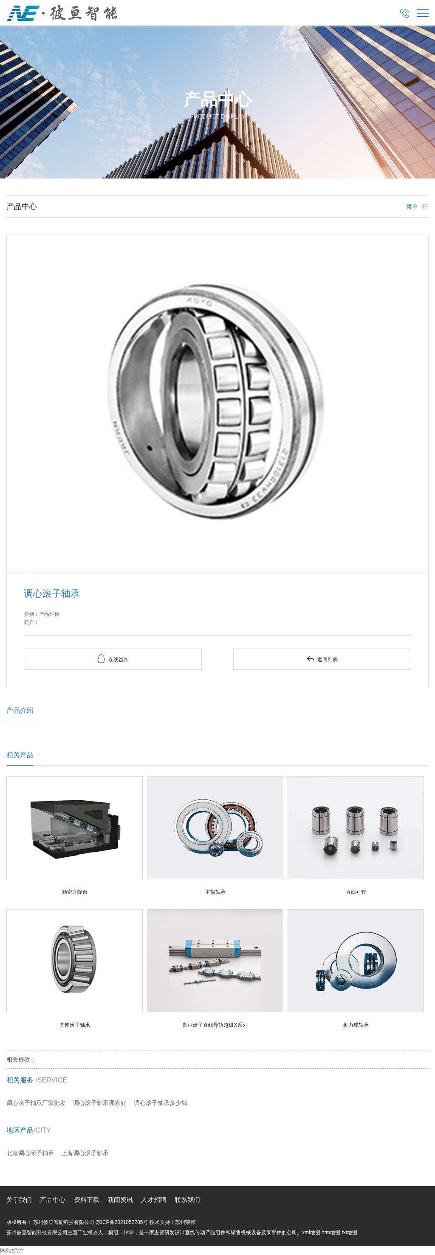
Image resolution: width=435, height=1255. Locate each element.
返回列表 (322, 658)
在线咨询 (113, 658)
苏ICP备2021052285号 (122, 1222)
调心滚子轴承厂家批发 (36, 1102)
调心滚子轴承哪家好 (100, 1102)
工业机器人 (90, 1232)
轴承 (129, 1232)
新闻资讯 (120, 1199)
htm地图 (331, 1232)
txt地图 (349, 1232)
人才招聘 (154, 1199)
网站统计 (12, 1250)
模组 (113, 1232)
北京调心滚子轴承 (30, 1153)
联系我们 (187, 1199)
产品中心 (52, 1199)
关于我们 (19, 1199)
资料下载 (86, 1199)
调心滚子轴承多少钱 (160, 1102)
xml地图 (311, 1232)
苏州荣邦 (185, 1222)
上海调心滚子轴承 (85, 1153)
